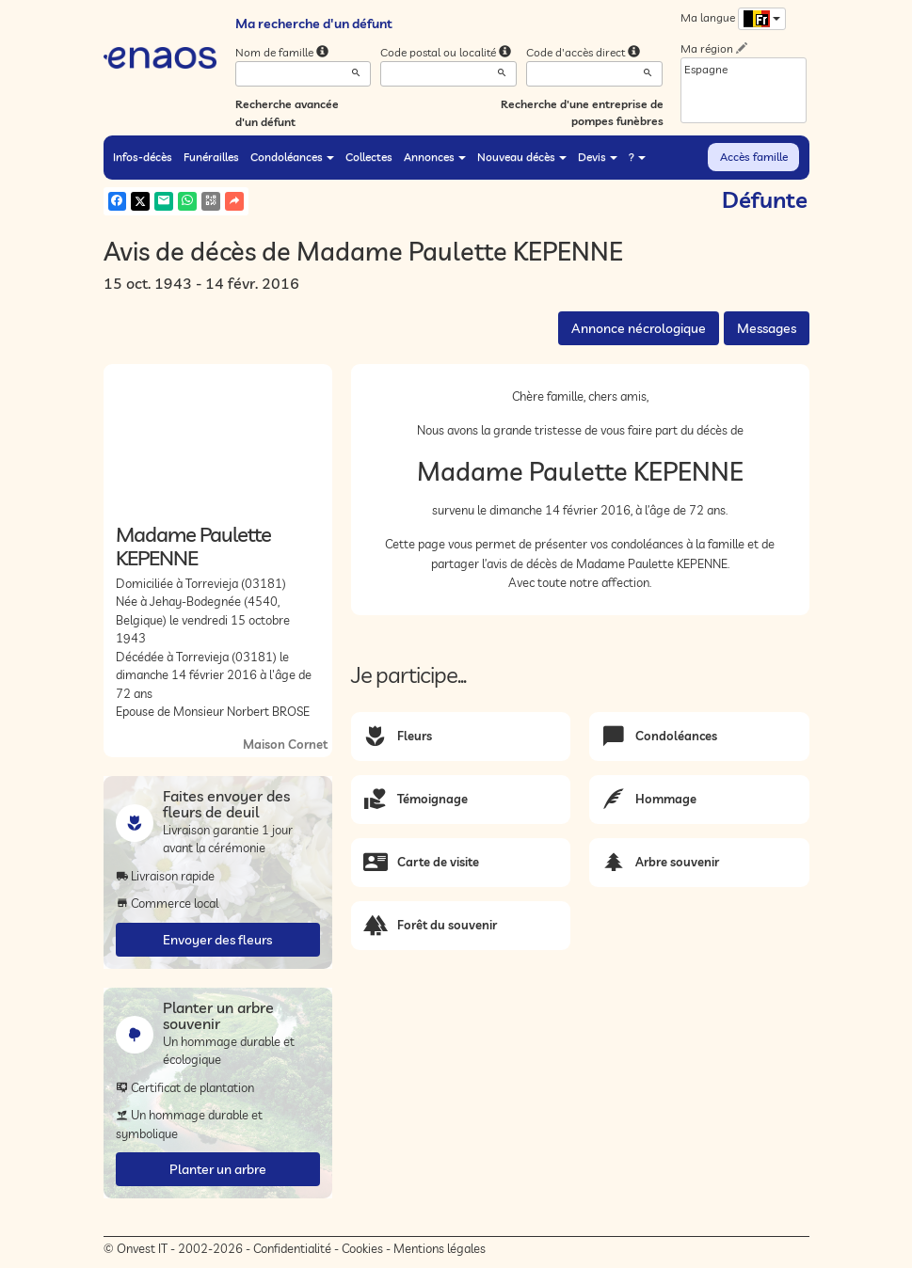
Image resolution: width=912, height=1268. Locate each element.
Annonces (435, 157)
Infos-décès (142, 157)
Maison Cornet (285, 744)
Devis (597, 157)
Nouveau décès (522, 157)
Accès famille (754, 157)
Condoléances (292, 157)
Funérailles (211, 157)
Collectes (368, 157)
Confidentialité (292, 1248)
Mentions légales (439, 1248)
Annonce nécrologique (638, 328)
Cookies (362, 1248)
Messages (766, 328)
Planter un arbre (217, 1169)
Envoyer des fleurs (217, 939)
